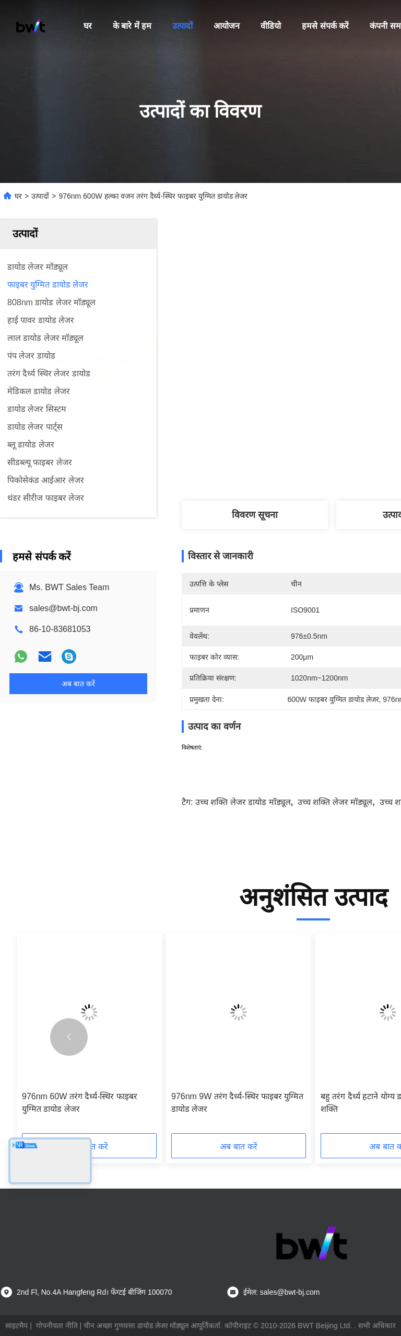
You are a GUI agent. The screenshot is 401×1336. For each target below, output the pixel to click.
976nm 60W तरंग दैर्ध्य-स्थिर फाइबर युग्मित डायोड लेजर (79, 1102)
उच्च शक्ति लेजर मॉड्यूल (335, 802)
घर (88, 25)
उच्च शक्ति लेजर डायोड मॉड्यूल (243, 802)
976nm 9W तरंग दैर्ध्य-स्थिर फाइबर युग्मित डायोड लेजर (237, 1102)
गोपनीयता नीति (57, 1325)
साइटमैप (16, 1325)
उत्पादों (182, 25)
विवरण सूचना (255, 515)
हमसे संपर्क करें (325, 25)
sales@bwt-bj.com (63, 608)
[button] (69, 1037)
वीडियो (271, 25)
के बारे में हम (132, 25)
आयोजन (227, 25)
